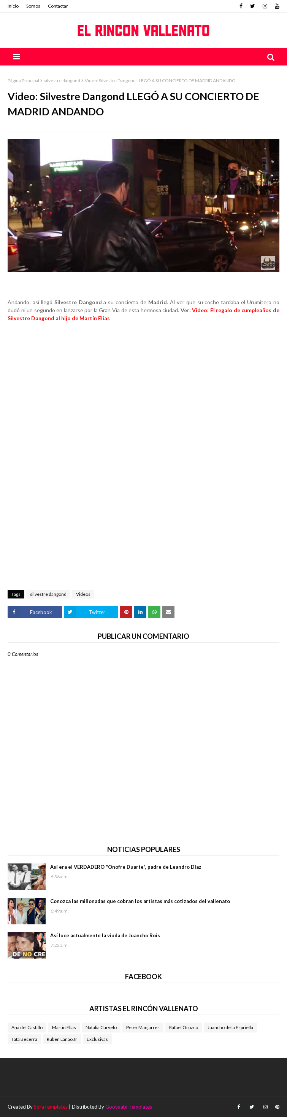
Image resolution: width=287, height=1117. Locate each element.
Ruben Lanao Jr (62, 1039)
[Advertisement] (143, 356)
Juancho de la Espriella (230, 1027)
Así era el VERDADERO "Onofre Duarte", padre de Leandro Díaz (125, 867)
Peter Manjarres (143, 1027)
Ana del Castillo (27, 1027)
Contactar (58, 6)
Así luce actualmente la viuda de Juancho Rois (105, 935)
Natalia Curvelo (101, 1027)
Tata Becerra (24, 1039)
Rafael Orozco (183, 1027)
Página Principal (23, 80)
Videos (83, 594)
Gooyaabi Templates (128, 1107)
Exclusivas (97, 1039)
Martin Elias (64, 1027)
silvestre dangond (62, 80)
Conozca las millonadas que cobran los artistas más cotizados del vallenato (140, 901)
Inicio (13, 6)
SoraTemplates (51, 1107)
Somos (33, 6)
